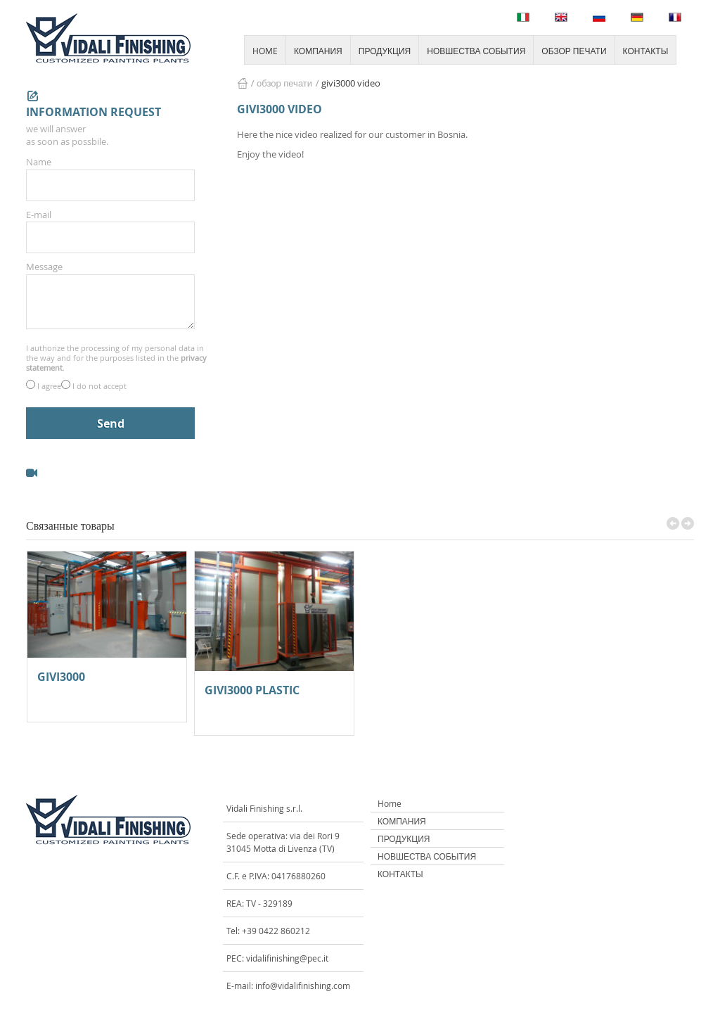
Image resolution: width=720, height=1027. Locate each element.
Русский (599, 17)
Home (389, 803)
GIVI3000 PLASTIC (252, 691)
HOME (265, 50)
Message (44, 266)
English (561, 17)
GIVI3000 (61, 677)
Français (675, 17)
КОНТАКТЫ (646, 50)
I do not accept (99, 386)
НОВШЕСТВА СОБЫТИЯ (476, 50)
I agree (49, 386)
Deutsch (637, 17)
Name (38, 161)
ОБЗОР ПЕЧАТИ (573, 50)
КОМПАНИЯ (318, 50)
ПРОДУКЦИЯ (385, 50)
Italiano (523, 17)
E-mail (38, 214)
